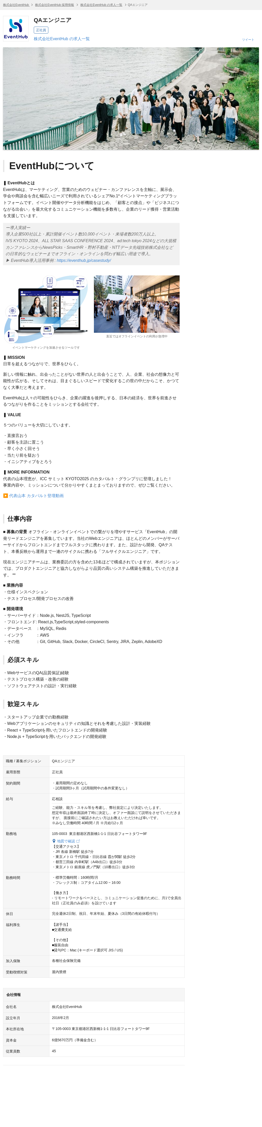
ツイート (248, 39)
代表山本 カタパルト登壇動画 (36, 495)
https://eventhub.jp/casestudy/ (84, 260)
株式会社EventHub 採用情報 (54, 5)
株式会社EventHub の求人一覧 (101, 5)
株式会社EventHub (16, 5)
